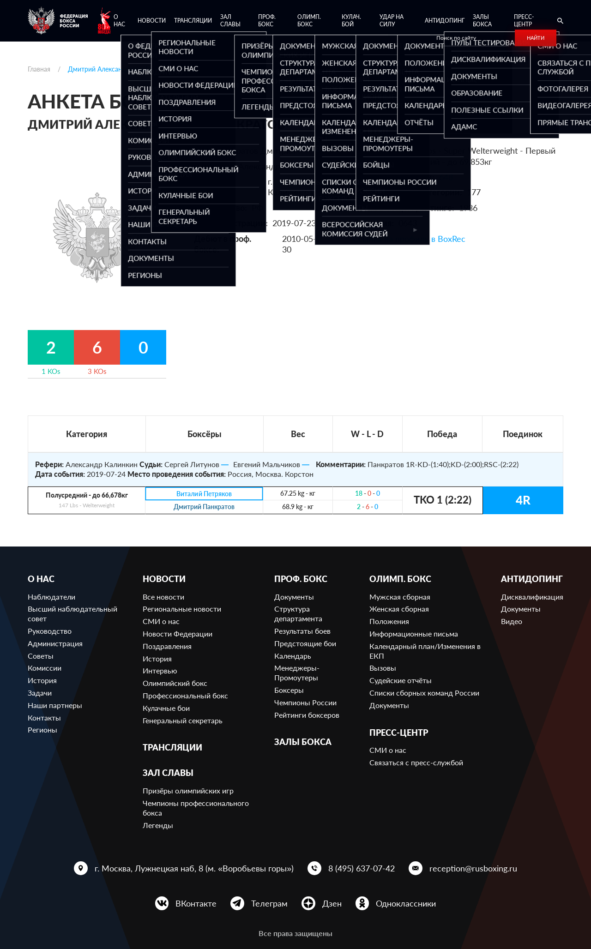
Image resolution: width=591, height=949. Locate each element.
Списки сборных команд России (424, 692)
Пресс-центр (524, 20)
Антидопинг (444, 20)
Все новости (163, 596)
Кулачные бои (166, 707)
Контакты (44, 717)
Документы (294, 596)
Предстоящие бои (305, 643)
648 (446, 177)
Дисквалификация (532, 596)
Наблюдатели (51, 596)
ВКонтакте (196, 903)
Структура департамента (298, 613)
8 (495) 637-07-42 (361, 868)
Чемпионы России (305, 702)
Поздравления (167, 646)
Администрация (55, 643)
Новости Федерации (177, 633)
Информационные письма (413, 633)
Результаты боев (302, 630)
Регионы (42, 729)
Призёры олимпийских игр (188, 790)
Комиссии (44, 667)
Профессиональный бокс (185, 695)
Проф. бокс (267, 20)
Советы (41, 655)
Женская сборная (399, 608)
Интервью (160, 670)
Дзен (332, 903)
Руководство (50, 630)
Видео (511, 621)
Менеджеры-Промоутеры (297, 672)
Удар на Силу (392, 20)
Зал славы (230, 20)
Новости (152, 20)
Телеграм (269, 903)
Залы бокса (482, 20)
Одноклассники (406, 903)
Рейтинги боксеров (306, 714)
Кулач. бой (351, 20)
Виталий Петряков (204, 494)
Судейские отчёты (400, 680)
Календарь (292, 655)
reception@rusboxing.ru (473, 868)
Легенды (158, 825)
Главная (39, 69)
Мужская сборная (399, 596)
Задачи (40, 692)
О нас (119, 20)
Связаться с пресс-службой (416, 762)
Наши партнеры (55, 705)
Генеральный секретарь (183, 720)
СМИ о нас (161, 621)
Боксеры (289, 689)
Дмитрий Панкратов (204, 507)
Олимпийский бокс (175, 683)
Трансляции (193, 20)
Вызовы (382, 667)
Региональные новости (182, 608)
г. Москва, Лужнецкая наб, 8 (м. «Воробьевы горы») (194, 868)
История (42, 680)
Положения (389, 621)
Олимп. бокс (309, 20)
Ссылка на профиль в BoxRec (409, 239)
